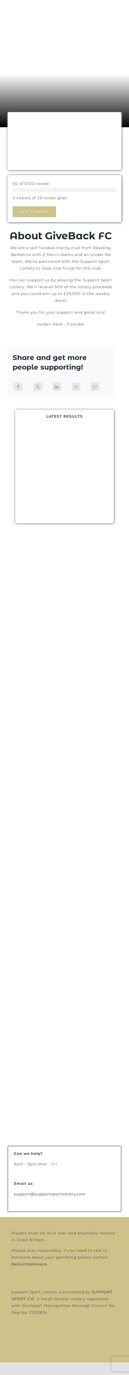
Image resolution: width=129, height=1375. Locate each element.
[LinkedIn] (57, 386)
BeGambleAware (29, 1264)
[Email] (95, 386)
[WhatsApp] (76, 386)
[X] (37, 386)
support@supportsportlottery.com (50, 1194)
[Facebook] (18, 386)
